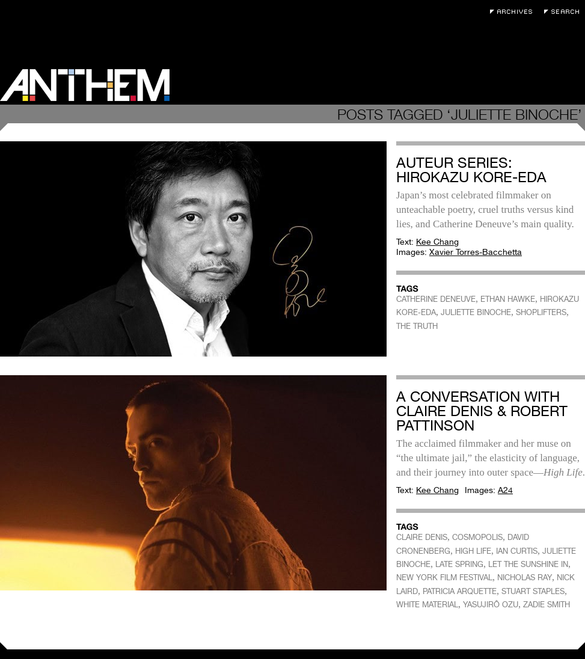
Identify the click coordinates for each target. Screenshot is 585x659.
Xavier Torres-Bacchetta (475, 252)
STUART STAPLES (533, 591)
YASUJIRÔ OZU (490, 604)
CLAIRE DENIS (421, 537)
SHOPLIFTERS (541, 312)
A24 (505, 490)
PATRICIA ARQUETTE (460, 591)
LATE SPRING (459, 564)
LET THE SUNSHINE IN (528, 564)
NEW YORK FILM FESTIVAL (444, 577)
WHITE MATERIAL (427, 604)
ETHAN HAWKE (507, 299)
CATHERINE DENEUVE (436, 299)
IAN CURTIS (517, 551)
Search (564, 12)
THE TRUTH (417, 326)
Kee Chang (437, 242)
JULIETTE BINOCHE (476, 312)
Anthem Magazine (85, 85)
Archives (514, 12)
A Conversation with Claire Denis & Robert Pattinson (482, 411)
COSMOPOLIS (477, 537)
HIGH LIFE (473, 551)
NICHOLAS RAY (524, 577)
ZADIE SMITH (546, 604)
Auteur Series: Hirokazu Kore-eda (471, 170)
